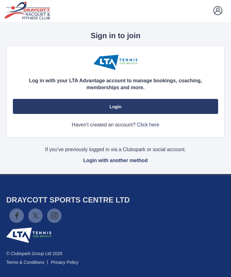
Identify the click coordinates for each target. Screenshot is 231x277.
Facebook (16, 215)
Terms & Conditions (25, 262)
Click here (148, 124)
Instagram (54, 215)
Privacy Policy (64, 262)
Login (115, 106)
